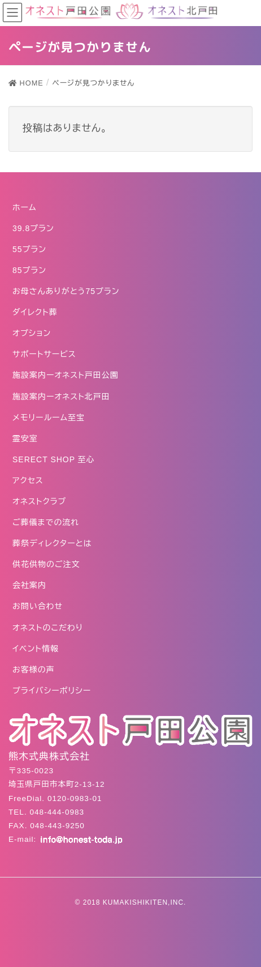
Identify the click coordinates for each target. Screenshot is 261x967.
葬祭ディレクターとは (52, 543)
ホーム (24, 207)
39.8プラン (33, 228)
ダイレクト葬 (35, 312)
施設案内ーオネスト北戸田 (61, 396)
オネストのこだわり (47, 627)
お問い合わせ (37, 606)
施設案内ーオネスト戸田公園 (65, 375)
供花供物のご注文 (46, 564)
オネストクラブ (39, 501)
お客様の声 (33, 669)
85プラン (29, 270)
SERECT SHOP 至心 (53, 459)
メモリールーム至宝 (48, 417)
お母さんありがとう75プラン (66, 291)
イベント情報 (35, 648)
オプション (31, 333)
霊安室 (25, 438)
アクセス (28, 480)
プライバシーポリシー (51, 690)
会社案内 (29, 585)
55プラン (29, 249)
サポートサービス (44, 354)
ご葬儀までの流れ (45, 522)
